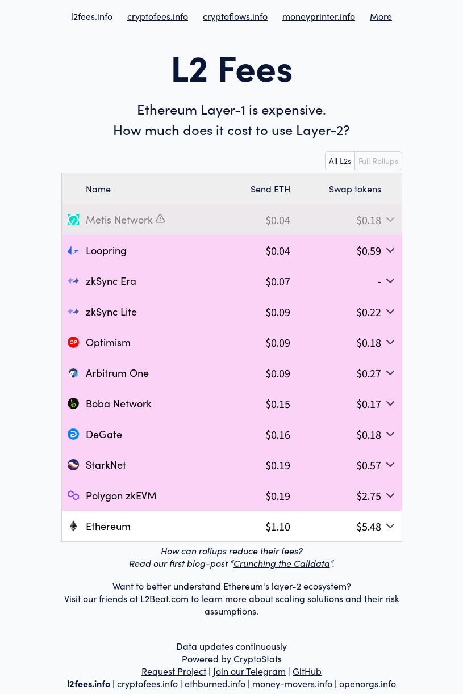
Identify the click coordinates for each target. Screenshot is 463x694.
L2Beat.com (164, 598)
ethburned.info (215, 683)
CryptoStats (257, 658)
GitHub (307, 670)
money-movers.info (292, 683)
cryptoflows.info (235, 16)
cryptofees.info (157, 16)
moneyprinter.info (318, 16)
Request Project (173, 670)
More (381, 16)
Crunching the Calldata (281, 563)
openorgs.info (367, 683)
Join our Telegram (249, 670)
